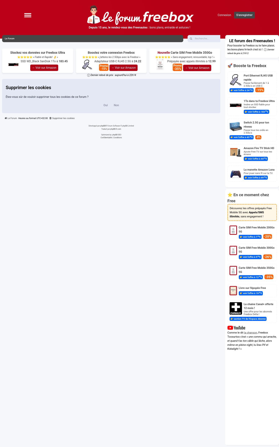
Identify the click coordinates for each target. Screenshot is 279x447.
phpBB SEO (116, 135)
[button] (27, 15)
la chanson (250, 332)
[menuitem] (62, 118)
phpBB (103, 126)
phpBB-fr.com (115, 129)
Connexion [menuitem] (224, 15)
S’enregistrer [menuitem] (244, 15)
